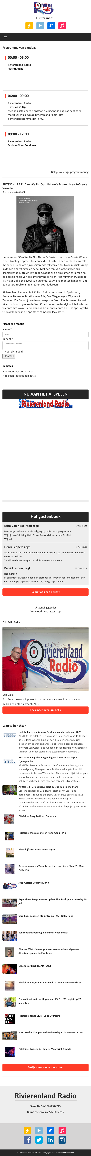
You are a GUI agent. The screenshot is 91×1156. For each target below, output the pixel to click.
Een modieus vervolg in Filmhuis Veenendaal (43, 932)
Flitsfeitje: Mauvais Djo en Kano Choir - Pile (42, 833)
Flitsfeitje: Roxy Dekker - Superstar (38, 816)
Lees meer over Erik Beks (45, 710)
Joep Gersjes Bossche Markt (34, 883)
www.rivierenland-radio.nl (33, 308)
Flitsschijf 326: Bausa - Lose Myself (37, 849)
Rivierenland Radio (46, 1096)
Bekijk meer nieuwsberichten (45, 1067)
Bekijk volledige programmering (70, 172)
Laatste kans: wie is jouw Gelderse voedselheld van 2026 (50, 732)
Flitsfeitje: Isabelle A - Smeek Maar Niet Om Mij (45, 1049)
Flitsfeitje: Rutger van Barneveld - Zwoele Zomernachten (50, 982)
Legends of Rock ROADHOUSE (35, 966)
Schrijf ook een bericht (46, 592)
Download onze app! (45, 611)
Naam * (7, 329)
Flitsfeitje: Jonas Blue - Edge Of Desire (39, 1016)
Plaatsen (9, 356)
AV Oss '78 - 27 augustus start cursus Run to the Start (48, 787)
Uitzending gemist (45, 607)
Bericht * (7, 339)
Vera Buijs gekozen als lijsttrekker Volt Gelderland (46, 916)
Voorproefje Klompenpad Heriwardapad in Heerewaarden (51, 1032)
